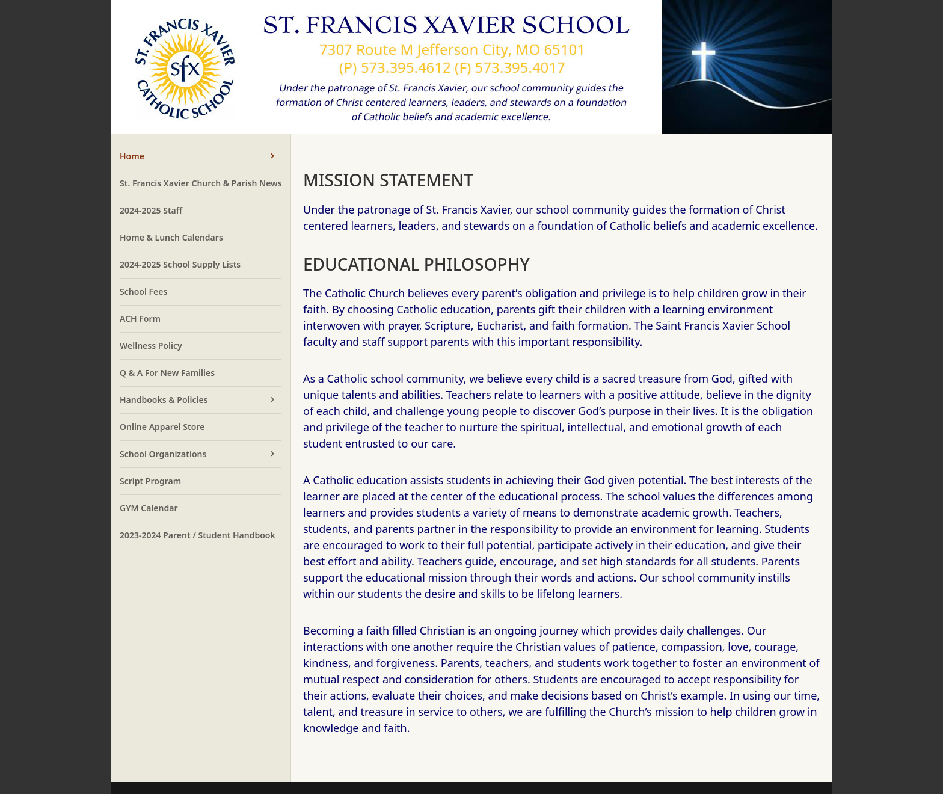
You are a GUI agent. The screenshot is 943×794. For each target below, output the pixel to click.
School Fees (143, 291)
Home (132, 156)
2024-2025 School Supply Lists (180, 264)
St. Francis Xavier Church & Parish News (201, 183)
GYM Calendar (149, 508)
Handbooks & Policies (164, 399)
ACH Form (140, 318)
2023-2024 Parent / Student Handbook (197, 535)
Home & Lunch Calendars (171, 237)
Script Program (150, 481)
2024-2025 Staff (151, 210)
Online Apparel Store (162, 426)
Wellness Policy (151, 345)
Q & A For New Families (167, 372)
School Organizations (163, 454)
